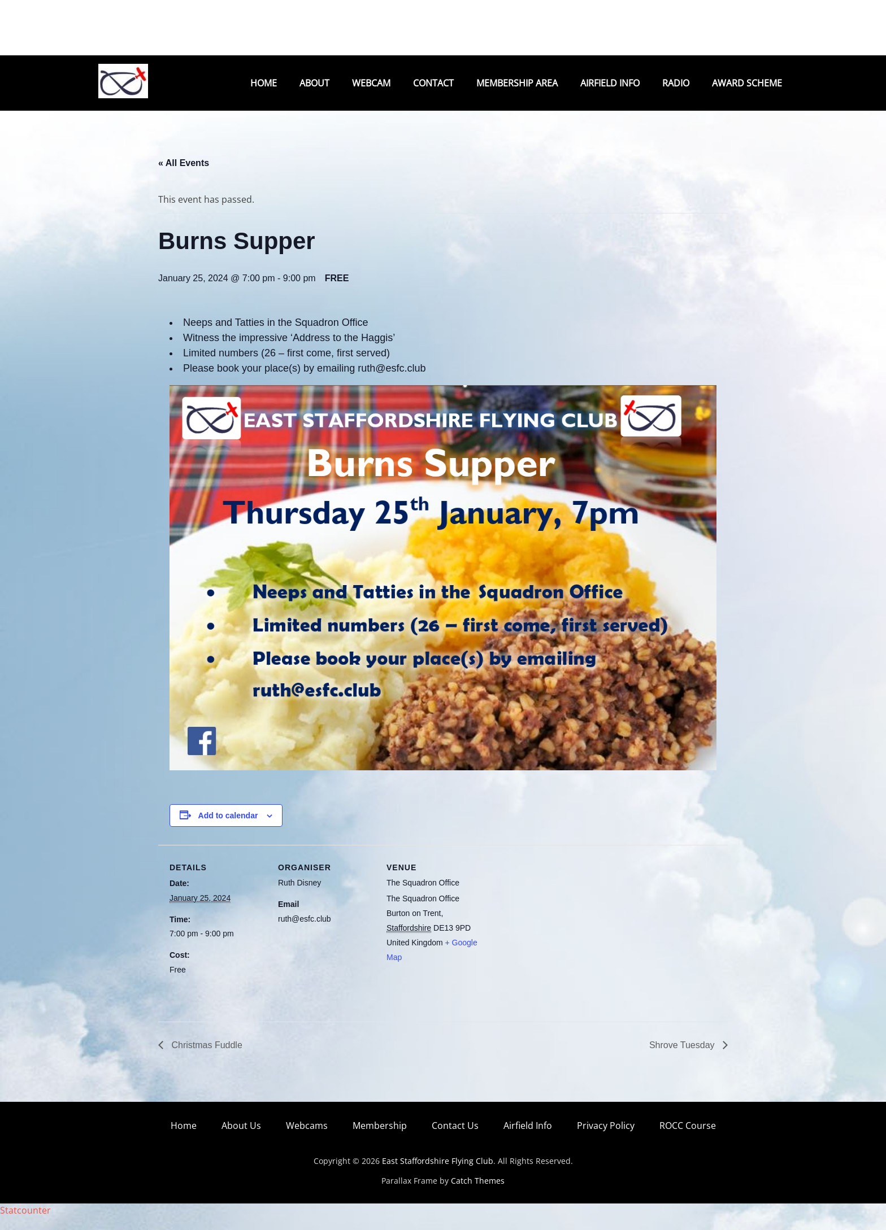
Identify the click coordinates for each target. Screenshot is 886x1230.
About (314, 83)
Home (263, 83)
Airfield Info (610, 83)
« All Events (183, 176)
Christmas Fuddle (205, 1058)
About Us (241, 1138)
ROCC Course (687, 1138)
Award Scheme (747, 83)
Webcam (371, 83)
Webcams (307, 1138)
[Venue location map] (554, 935)
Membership (380, 1138)
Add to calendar (228, 828)
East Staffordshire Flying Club (437, 1173)
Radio (675, 83)
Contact (433, 83)
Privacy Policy (606, 1138)
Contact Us (455, 1138)
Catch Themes (478, 1193)
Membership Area (517, 83)
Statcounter (25, 1223)
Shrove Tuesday (683, 1058)
